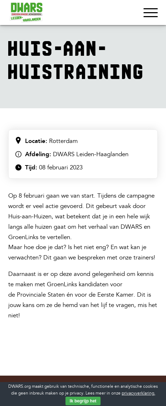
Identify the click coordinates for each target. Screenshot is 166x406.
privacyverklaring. (138, 393)
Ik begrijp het (83, 400)
